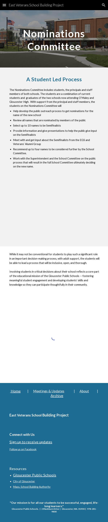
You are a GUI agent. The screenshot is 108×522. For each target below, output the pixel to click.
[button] (4, 5)
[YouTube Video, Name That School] (54, 211)
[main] (54, 39)
